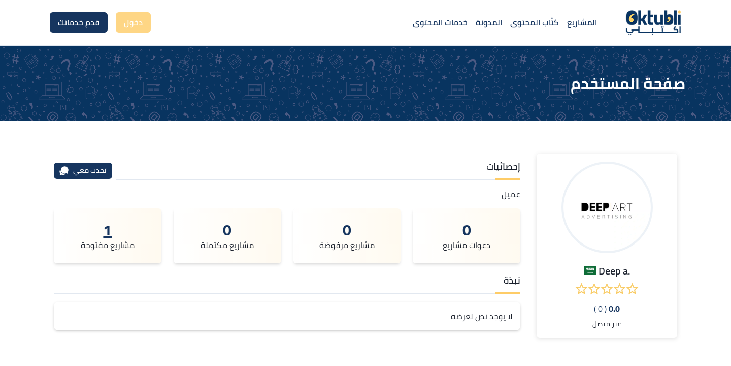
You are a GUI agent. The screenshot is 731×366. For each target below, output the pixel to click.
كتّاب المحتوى (534, 22)
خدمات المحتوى (440, 22)
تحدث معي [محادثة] (83, 170)
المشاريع (582, 22)
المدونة (489, 22)
